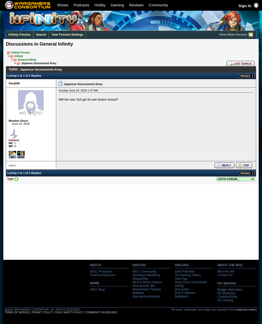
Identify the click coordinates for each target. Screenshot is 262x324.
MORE (94, 283)
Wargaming (140, 278)
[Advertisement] (131, 223)
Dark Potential (184, 271)
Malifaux (138, 293)
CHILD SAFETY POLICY (69, 312)
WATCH (95, 265)
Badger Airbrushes (230, 289)
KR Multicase (226, 293)
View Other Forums (236, 35)
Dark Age (181, 278)
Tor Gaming (225, 300)
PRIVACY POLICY (42, 312)
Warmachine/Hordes (146, 296)
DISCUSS (139, 265)
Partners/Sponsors (102, 275)
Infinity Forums (19, 34)
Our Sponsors (226, 283)
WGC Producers (101, 271)
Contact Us (224, 275)
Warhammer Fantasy (147, 289)
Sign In (249, 6)
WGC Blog (97, 289)
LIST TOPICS (242, 63)
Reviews (136, 5)
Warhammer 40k (144, 286)
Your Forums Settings (67, 34)
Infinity (19, 56)
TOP (246, 165)
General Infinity (27, 59)
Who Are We (225, 271)
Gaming (117, 5)
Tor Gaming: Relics (188, 275)
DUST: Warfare (185, 293)
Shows (62, 5)
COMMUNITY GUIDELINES (101, 312)
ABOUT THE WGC (230, 265)
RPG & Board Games (147, 282)
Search (41, 34)
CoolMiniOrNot (227, 297)
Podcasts (81, 5)
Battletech (181, 296)
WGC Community (144, 271)
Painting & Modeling (146, 275)
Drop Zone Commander (191, 282)
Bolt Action (182, 289)
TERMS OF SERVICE (17, 312)
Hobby (99, 5)
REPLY (226, 165)
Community (158, 5)
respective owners (246, 309)
